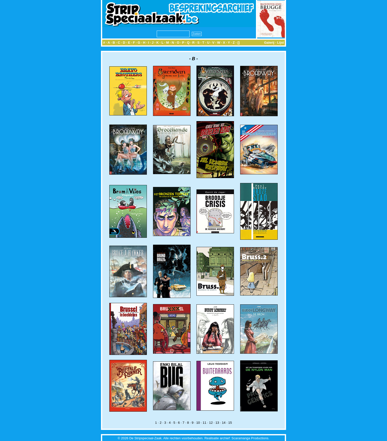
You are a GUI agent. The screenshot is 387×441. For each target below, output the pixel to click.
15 (230, 422)
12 (211, 422)
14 (224, 422)
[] (238, 42)
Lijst (280, 42)
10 (198, 422)
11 (204, 422)
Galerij (269, 42)
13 (217, 422)
